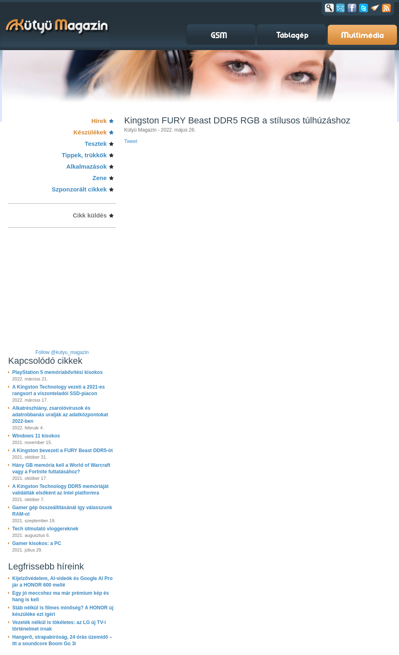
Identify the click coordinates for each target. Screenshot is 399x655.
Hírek (99, 120)
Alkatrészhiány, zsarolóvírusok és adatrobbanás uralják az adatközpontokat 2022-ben (60, 414)
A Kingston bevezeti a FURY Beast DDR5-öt (62, 450)
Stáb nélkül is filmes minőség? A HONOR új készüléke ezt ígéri (62, 611)
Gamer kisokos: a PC (36, 543)
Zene (99, 177)
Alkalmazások (86, 166)
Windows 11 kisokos (36, 436)
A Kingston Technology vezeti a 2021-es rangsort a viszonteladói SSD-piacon (58, 390)
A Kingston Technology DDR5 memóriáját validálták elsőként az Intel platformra (60, 490)
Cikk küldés (90, 215)
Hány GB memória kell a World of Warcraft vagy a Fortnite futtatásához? (61, 468)
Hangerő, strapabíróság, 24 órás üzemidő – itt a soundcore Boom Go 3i (62, 640)
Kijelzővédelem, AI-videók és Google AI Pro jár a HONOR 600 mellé (62, 582)
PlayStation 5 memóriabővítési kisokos (57, 372)
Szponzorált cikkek (79, 189)
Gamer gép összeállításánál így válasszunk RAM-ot (62, 511)
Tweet (130, 141)
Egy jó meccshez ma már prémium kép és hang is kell (60, 596)
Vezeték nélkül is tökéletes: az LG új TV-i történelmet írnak (59, 626)
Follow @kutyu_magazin (62, 352)
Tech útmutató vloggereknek (45, 529)
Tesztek (96, 143)
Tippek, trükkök (84, 155)
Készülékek (90, 132)
